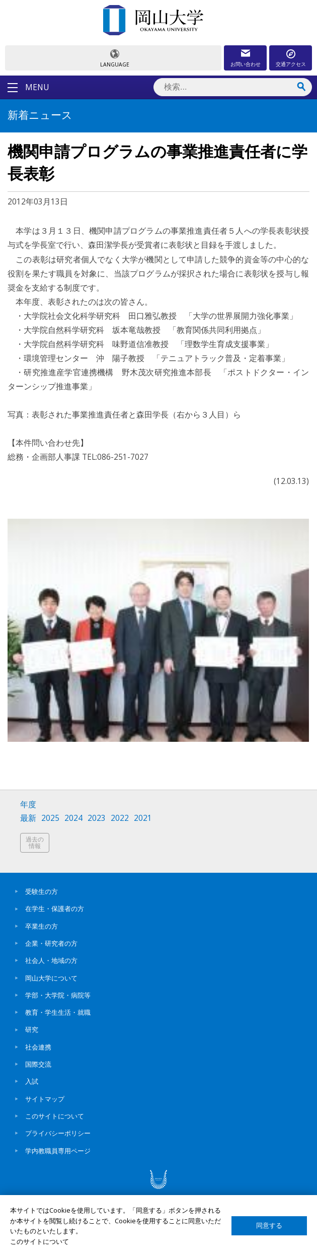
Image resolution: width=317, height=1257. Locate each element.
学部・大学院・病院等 (58, 995)
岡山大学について (51, 978)
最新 (28, 818)
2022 (120, 818)
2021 (143, 818)
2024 (73, 818)
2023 (97, 818)
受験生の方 (41, 891)
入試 (31, 1081)
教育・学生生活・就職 (58, 1012)
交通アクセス (291, 63)
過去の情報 (35, 843)
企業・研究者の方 (51, 943)
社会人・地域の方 (51, 960)
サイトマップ (44, 1098)
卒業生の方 (41, 926)
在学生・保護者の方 (54, 908)
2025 (50, 818)
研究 (31, 1029)
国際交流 (38, 1064)
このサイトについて (54, 1116)
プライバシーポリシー (58, 1133)
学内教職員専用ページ (58, 1150)
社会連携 (38, 1047)
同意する (269, 1225)
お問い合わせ (245, 63)
